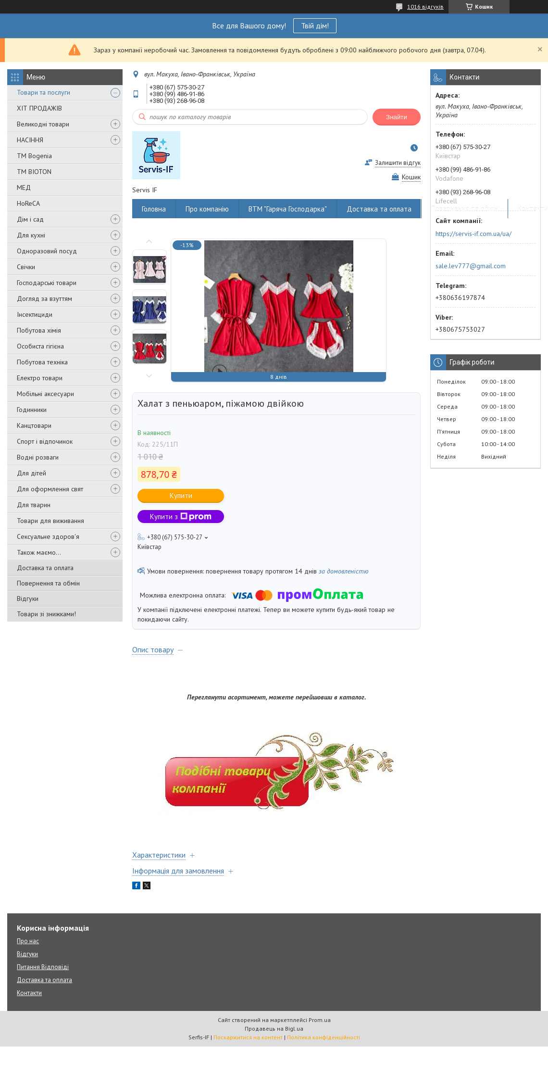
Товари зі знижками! (46, 614)
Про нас (28, 941)
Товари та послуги (43, 92)
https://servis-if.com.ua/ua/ (473, 233)
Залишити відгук (398, 163)
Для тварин (33, 504)
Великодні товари (43, 124)
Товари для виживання (50, 520)
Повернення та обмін (48, 583)
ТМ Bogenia (34, 155)
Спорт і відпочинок (45, 441)
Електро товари (39, 378)
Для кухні (31, 235)
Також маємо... (39, 552)
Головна (154, 208)
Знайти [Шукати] (396, 117)
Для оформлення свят (50, 489)
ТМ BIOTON (34, 171)
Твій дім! (315, 25)
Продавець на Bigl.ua (274, 1028)
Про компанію (207, 208)
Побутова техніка (42, 362)
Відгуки (27, 598)
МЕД (24, 187)
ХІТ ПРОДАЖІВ (39, 108)
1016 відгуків (425, 6)
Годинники (32, 409)
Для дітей (31, 473)
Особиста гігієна (40, 346)
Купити (181, 495)
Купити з (181, 516)
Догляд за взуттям (44, 298)
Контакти (29, 993)
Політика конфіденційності (323, 1037)
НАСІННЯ (30, 140)
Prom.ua (320, 1019)
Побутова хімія (39, 330)
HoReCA (28, 203)
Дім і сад (30, 219)
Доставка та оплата (45, 567)
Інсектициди (34, 314)
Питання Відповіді (43, 967)
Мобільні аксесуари (45, 393)
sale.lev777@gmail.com (471, 266)
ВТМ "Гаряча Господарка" (288, 208)
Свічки (26, 266)
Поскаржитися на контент (248, 1037)
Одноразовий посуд (47, 251)
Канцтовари (34, 425)
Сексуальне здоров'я (48, 536)
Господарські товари (46, 282)
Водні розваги (38, 457)
